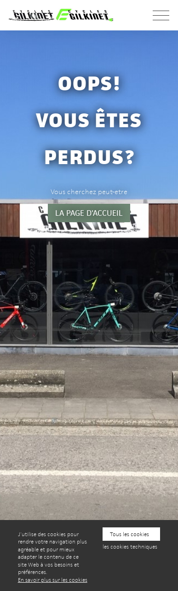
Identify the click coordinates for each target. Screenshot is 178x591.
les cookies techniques (130, 546)
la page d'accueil (89, 213)
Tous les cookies (129, 534)
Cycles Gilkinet (66, 15)
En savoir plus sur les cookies (52, 579)
